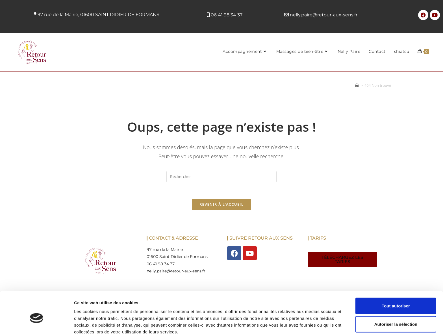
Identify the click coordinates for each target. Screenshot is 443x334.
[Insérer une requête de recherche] (221, 176)
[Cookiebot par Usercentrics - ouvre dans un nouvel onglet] (36, 323)
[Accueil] (357, 85)
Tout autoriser (396, 278)
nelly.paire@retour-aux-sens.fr (323, 15)
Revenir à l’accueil (221, 205)
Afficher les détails (311, 322)
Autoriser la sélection (396, 297)
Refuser (396, 315)
